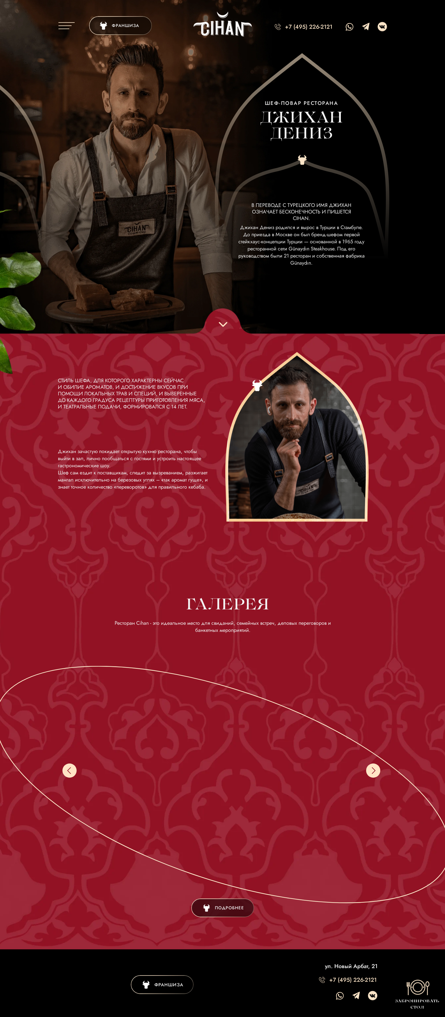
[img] (120, 25)
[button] (417, 994)
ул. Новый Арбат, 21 (351, 966)
